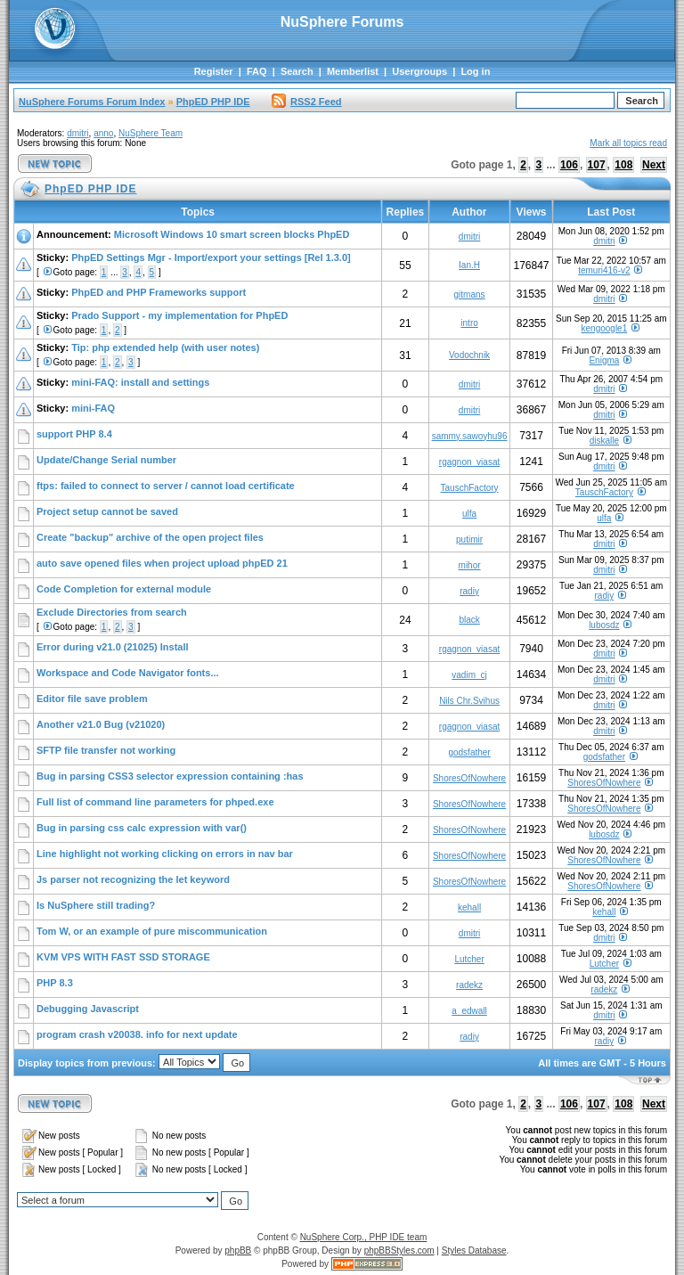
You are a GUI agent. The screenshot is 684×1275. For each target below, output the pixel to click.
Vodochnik (469, 355)
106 (569, 165)
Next (653, 165)
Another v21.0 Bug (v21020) (101, 724)
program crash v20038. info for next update (137, 1034)
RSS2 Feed (306, 101)
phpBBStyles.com (399, 1250)
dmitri (77, 133)
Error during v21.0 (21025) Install (113, 647)
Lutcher (469, 959)
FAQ (257, 71)
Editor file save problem (92, 698)
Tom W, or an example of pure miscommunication (152, 931)
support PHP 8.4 (74, 434)
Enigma (604, 360)
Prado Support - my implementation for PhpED (179, 315)
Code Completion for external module (124, 589)
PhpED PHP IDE (213, 101)
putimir (469, 539)
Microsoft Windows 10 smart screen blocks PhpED (232, 234)
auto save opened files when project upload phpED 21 (162, 563)
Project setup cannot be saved (107, 511)
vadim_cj (469, 675)
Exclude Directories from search (112, 612)
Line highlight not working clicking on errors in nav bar (165, 853)
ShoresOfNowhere (469, 778)
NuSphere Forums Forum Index (92, 101)
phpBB (237, 1250)
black (469, 620)
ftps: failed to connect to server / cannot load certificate (166, 485)
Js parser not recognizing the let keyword (133, 879)
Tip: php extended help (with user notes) (165, 347)
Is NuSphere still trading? (96, 905)
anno (103, 133)
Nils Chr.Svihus (469, 701)
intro (468, 323)
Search (297, 71)
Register (213, 71)
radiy (469, 591)
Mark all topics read (628, 143)
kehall (469, 907)
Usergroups (419, 71)
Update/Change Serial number (106, 459)
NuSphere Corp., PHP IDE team (364, 1237)
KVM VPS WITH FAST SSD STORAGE (123, 957)
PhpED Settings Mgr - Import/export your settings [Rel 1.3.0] (211, 257)
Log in (475, 71)
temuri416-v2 (604, 270)
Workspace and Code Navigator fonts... (128, 672)
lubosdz (604, 625)
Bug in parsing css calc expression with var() (142, 827)
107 (597, 165)
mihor (470, 565)
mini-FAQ (93, 408)
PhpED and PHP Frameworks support (158, 292)
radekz (469, 985)
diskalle (604, 440)
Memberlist (353, 71)
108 (623, 165)
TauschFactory (470, 488)
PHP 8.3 (55, 982)
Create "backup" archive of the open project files (150, 537)
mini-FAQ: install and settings (140, 382)
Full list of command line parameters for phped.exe (155, 802)
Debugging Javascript (88, 1008)
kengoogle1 (605, 328)
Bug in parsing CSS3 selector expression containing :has (170, 776)
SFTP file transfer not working (106, 750)
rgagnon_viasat (469, 462)
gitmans (469, 294)
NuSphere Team (150, 133)
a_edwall (469, 1011)
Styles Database (474, 1250)
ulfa (469, 514)
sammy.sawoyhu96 (470, 436)
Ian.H (469, 265)
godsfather (469, 752)
